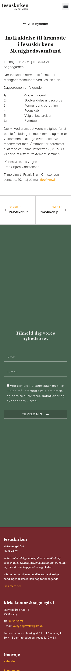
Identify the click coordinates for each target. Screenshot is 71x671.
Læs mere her (12, 586)
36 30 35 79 (15, 621)
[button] (65, 6)
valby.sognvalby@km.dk (28, 626)
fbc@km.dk (48, 179)
